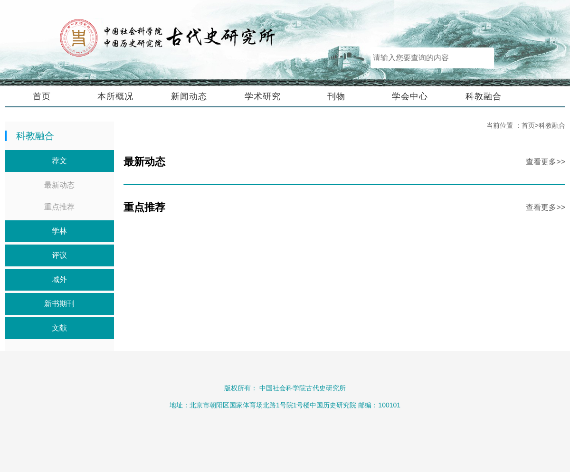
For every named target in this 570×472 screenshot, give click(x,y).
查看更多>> (545, 162)
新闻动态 (189, 96)
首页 (42, 96)
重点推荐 (59, 207)
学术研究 (263, 96)
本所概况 (115, 96)
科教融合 (484, 96)
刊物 (336, 96)
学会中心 (410, 96)
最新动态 (59, 185)
